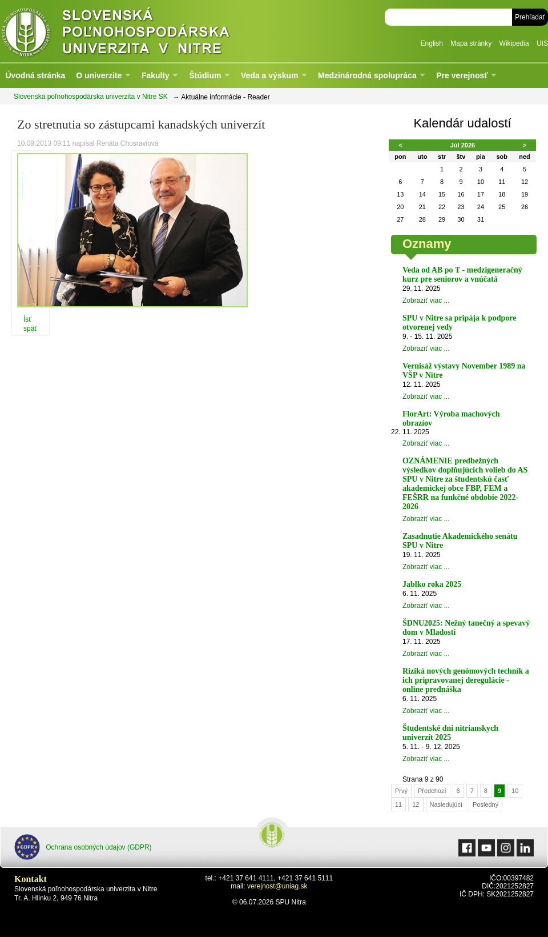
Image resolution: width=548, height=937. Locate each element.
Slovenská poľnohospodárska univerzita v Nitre (140, 31)
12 (415, 804)
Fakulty (156, 75)
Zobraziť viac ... (426, 301)
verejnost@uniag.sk (277, 886)
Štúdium (205, 75)
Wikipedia (514, 43)
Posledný (485, 804)
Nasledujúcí (446, 804)
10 (514, 790)
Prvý (401, 790)
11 (398, 804)
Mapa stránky (470, 43)
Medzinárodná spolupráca (367, 75)
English (432, 43)
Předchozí (432, 790)
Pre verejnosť (462, 75)
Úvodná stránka (35, 75)
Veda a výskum (269, 75)
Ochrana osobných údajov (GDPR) (83, 847)
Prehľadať (530, 17)
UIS (542, 43)
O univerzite (99, 75)
